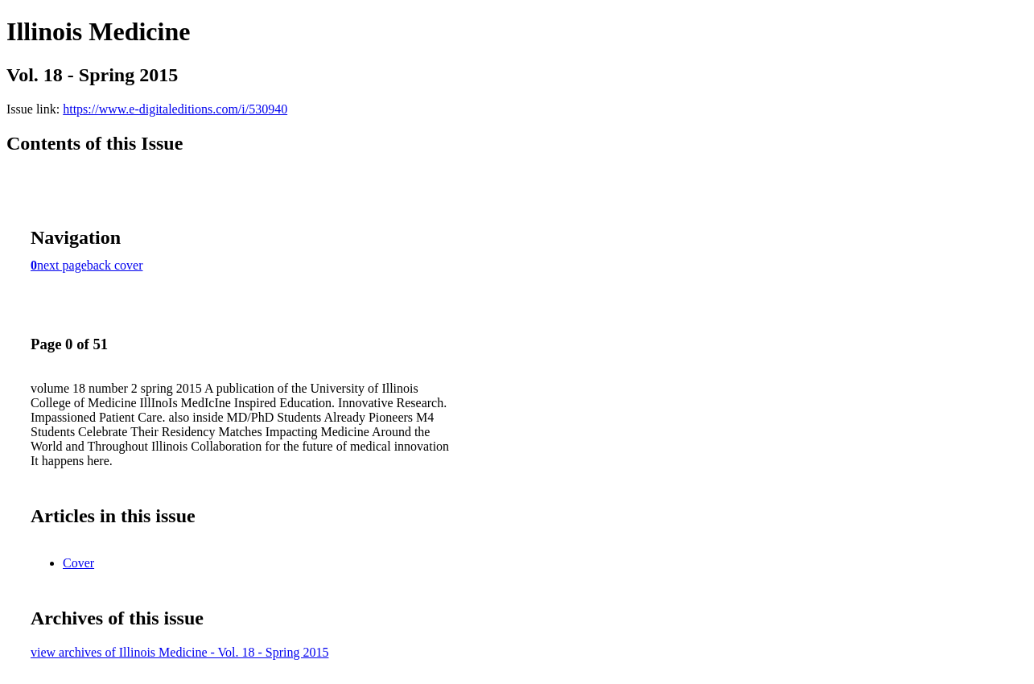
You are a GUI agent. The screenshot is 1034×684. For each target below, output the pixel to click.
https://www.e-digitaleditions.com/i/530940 (175, 109)
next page (62, 265)
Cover (78, 563)
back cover (115, 265)
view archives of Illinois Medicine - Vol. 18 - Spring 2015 (179, 652)
